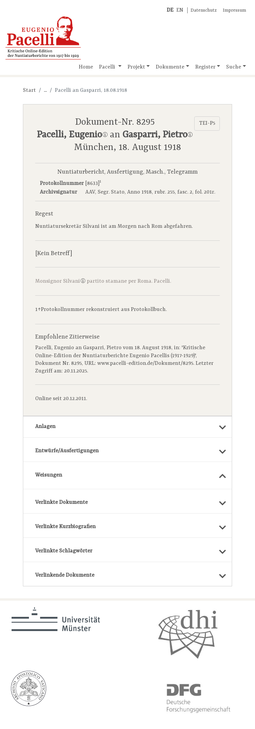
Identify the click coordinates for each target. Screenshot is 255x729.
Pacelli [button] (108, 67)
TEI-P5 (207, 123)
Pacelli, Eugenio (72, 135)
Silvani (74, 281)
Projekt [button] (136, 67)
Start (29, 90)
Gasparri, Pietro (158, 135)
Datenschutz (204, 10)
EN (179, 10)
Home (86, 67)
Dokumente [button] (170, 67)
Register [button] (205, 67)
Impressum (234, 10)
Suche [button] (233, 67)
